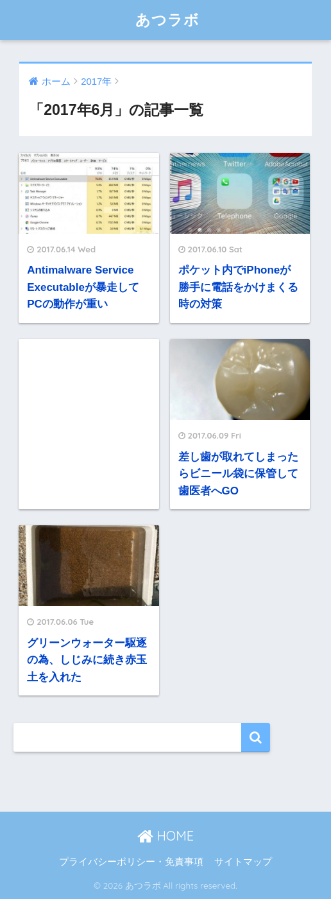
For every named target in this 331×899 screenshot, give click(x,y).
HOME (165, 836)
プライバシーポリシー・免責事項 (131, 862)
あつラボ (167, 19)
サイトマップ (243, 862)
